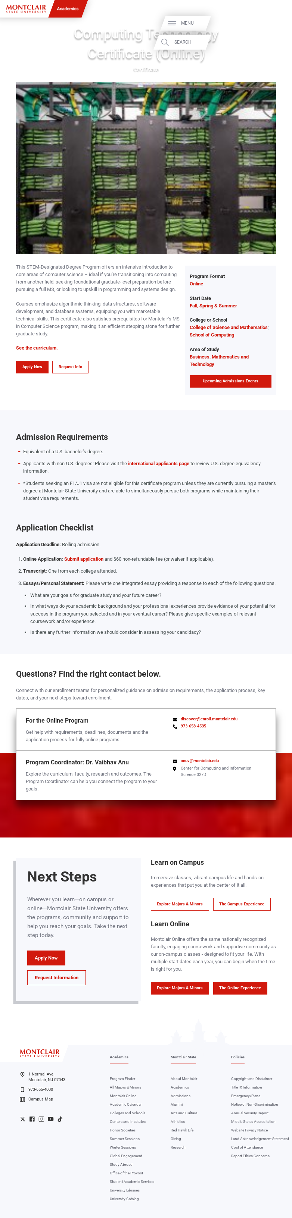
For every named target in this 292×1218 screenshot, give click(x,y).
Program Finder (122, 1079)
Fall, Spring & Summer (213, 306)
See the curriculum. (37, 348)
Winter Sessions (123, 1147)
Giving (176, 1139)
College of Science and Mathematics (229, 327)
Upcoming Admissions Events (230, 381)
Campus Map (36, 1099)
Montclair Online (123, 1096)
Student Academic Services (132, 1182)
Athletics (178, 1122)
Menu (274, 23)
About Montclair (184, 1079)
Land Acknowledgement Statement (260, 1139)
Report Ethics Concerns (250, 1156)
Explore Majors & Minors (180, 904)
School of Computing (212, 335)
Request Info (70, 366)
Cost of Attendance (247, 1147)
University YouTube (51, 1119)
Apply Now (32, 366)
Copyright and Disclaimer (251, 1079)
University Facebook (32, 1119)
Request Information (56, 977)
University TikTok (60, 1119)
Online (196, 284)
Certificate (146, 70)
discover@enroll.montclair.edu (209, 719)
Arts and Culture (184, 1113)
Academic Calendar (126, 1104)
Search (269, 42)
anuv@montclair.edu (200, 760)
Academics (68, 8)
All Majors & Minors (125, 1087)
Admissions (180, 1096)
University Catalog (124, 1199)
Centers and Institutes (128, 1122)
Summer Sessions (125, 1139)
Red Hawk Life (182, 1130)
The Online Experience (240, 988)
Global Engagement (126, 1156)
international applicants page (158, 463)
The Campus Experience (241, 904)
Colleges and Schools (127, 1113)
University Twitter (23, 1119)
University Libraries (125, 1190)
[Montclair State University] (26, 9)
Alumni (177, 1104)
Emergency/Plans (245, 1096)
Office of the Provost (126, 1173)
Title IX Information (246, 1087)
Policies (238, 1057)
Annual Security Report (249, 1113)
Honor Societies (123, 1130)
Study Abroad (121, 1164)
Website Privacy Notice (249, 1130)
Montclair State (183, 1057)
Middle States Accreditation (253, 1122)
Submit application (83, 559)
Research (178, 1147)
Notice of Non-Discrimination (254, 1104)
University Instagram (41, 1119)
